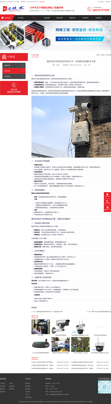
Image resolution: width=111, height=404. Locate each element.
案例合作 (73, 18)
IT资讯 (34, 18)
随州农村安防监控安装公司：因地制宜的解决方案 (83, 368)
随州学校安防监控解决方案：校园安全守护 (44, 365)
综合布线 (27, 389)
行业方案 (7, 71)
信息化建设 (28, 397)
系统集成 (27, 386)
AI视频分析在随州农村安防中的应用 (82, 362)
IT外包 (27, 394)
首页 (97, 55)
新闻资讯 (7, 65)
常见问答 (7, 76)
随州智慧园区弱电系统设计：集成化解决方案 (50, 311)
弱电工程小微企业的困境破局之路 (101, 311)
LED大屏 (27, 391)
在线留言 (98, 18)
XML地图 (89, 401)
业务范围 (47, 18)
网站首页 (8, 18)
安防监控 (27, 383)
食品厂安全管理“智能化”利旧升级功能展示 (44, 362)
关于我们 (21, 18)
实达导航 (101, 1)
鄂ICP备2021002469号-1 (79, 401)
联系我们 (107, 1)
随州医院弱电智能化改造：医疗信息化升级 (83, 365)
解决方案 (60, 18)
